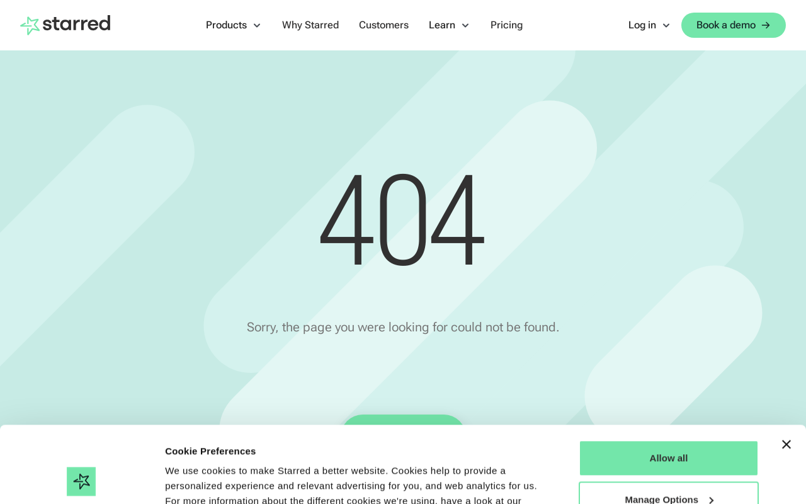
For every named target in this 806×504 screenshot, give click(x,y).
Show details (194, 479)
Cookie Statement (207, 444)
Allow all (669, 386)
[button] (234, 25)
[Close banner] (786, 373)
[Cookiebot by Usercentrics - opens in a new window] (81, 479)
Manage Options (669, 427)
